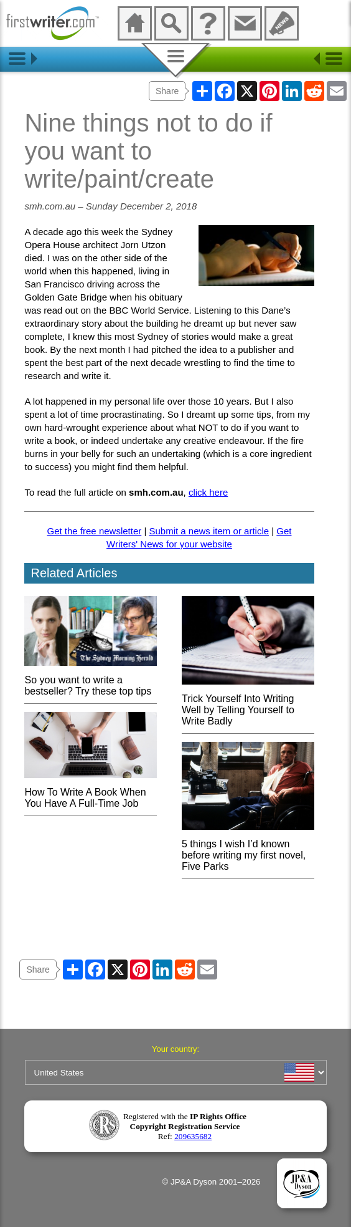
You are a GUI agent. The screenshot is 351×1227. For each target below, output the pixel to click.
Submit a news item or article (209, 531)
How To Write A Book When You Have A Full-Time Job (90, 792)
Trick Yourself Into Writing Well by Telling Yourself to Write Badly (248, 704)
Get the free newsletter (94, 531)
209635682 (193, 1136)
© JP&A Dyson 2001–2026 (211, 1181)
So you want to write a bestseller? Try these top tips (90, 679)
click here (208, 492)
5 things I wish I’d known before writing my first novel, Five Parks (248, 849)
